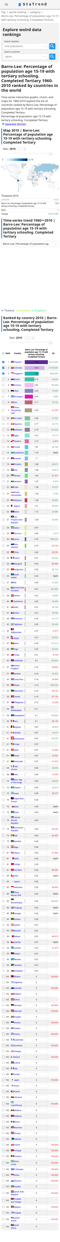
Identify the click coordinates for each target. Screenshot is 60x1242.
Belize (16, 512)
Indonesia (18, 887)
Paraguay (18, 908)
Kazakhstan (19, 453)
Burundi (17, 931)
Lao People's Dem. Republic (17, 520)
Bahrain (17, 936)
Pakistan (17, 1139)
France (17, 558)
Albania (17, 977)
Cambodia (18, 661)
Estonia (17, 1023)
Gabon (17, 528)
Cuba (16, 487)
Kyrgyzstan (18, 569)
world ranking (17, 12)
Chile (16, 876)
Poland (17, 1145)
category (35, 12)
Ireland (17, 1057)
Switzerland (19, 739)
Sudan (16, 613)
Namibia (17, 841)
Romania (17, 1156)
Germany (18, 1005)
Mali (15, 836)
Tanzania (18, 965)
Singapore (18, 374)
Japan (16, 1080)
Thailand (17, 362)
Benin (16, 643)
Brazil (16, 812)
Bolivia (17, 1000)
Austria (17, 925)
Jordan (17, 1074)
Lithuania (18, 1097)
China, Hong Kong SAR (16, 410)
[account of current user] (6, 4)
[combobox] (4, 46)
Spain (16, 750)
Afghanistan (16, 632)
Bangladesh (19, 715)
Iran (15, 402)
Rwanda (17, 959)
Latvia (16, 539)
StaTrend (35, 4)
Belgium (17, 727)
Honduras (18, 1045)
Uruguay (17, 1213)
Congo (17, 744)
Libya (16, 391)
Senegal (17, 913)
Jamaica (17, 481)
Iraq (15, 470)
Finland (17, 1028)
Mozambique (16, 903)
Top (3, 12)
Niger (16, 847)
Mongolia (18, 564)
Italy (15, 1068)
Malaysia (18, 500)
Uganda (17, 1207)
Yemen (17, 596)
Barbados (18, 430)
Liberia (17, 853)
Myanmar (18, 424)
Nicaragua (18, 396)
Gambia (17, 674)
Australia (18, 988)
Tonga (16, 655)
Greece (17, 1034)
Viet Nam (18, 870)
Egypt (16, 435)
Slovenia (17, 1181)
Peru (16, 721)
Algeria (17, 506)
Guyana (17, 788)
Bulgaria (17, 994)
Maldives (18, 1116)
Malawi (17, 954)
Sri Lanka (18, 418)
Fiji (15, 583)
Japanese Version (15, 124)
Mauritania (18, 691)
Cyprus (17, 881)
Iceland (17, 1063)
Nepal (16, 638)
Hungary (17, 1051)
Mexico (17, 1122)
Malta (16, 859)
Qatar (16, 807)
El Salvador (19, 1169)
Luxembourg (16, 1105)
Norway (17, 1133)
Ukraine (17, 476)
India (16, 607)
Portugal (17, 1150)
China (16, 552)
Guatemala (18, 1040)
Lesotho (17, 948)
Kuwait (17, 1091)
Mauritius (18, 1127)
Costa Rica (18, 679)
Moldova (17, 1110)
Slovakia (17, 464)
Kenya (16, 756)
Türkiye (17, 864)
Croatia (17, 447)
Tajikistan (18, 624)
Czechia (17, 942)
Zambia (17, 919)
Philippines (18, 702)
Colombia (18, 368)
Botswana (18, 619)
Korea (16, 1086)
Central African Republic (15, 820)
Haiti (16, 774)
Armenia (17, 385)
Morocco (18, 533)
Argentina (18, 982)
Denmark (18, 1011)
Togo (16, 649)
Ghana (16, 685)
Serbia (16, 1175)
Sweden (17, 1187)
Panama (17, 441)
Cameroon (18, 601)
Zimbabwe (18, 971)
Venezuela (18, 761)
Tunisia (17, 697)
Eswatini (17, 458)
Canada (17, 733)
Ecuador (17, 1017)
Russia (17, 379)
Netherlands (16, 710)
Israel (16, 793)
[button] (18, 149)
